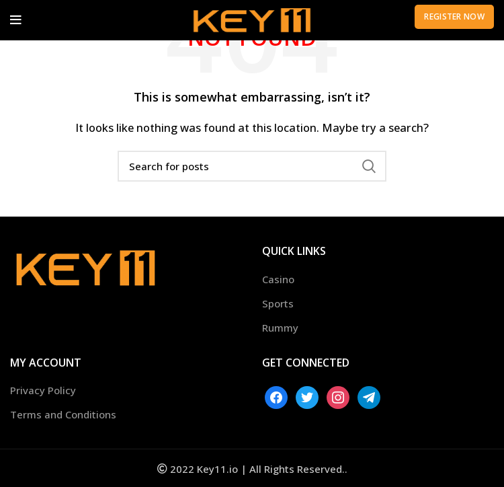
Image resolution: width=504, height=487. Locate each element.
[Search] (252, 166)
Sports (278, 303)
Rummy (280, 327)
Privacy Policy (43, 390)
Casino (278, 279)
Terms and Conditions (63, 414)
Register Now (454, 16)
